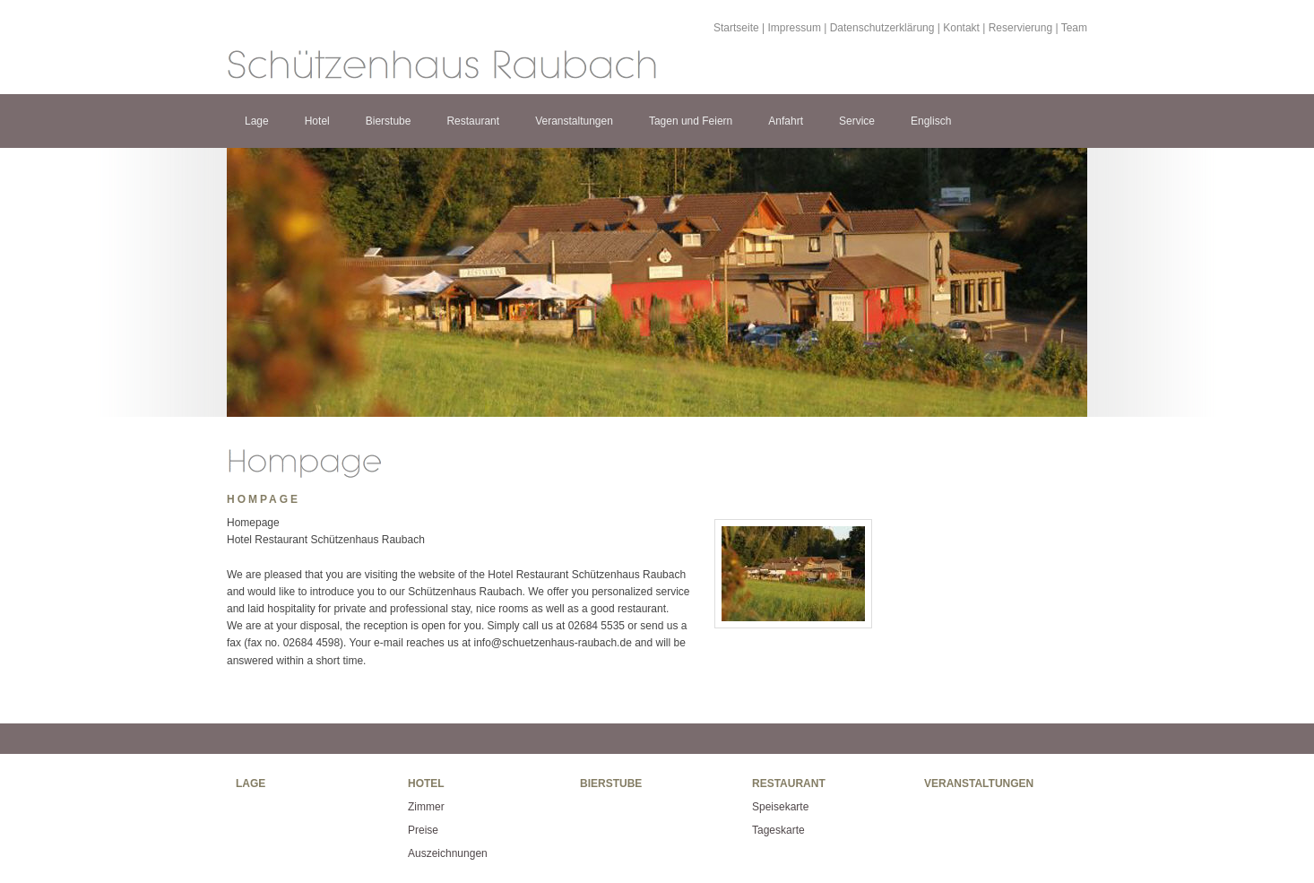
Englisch (931, 121)
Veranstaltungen (574, 121)
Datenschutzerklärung (882, 28)
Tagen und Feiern (690, 121)
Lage (257, 121)
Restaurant (472, 121)
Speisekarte (780, 807)
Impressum (794, 28)
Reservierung (1020, 28)
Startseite (736, 28)
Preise (423, 830)
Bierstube (388, 121)
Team (1074, 28)
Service (857, 121)
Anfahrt (785, 121)
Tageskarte (778, 830)
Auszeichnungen (448, 853)
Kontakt (961, 28)
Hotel (317, 121)
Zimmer (426, 807)
